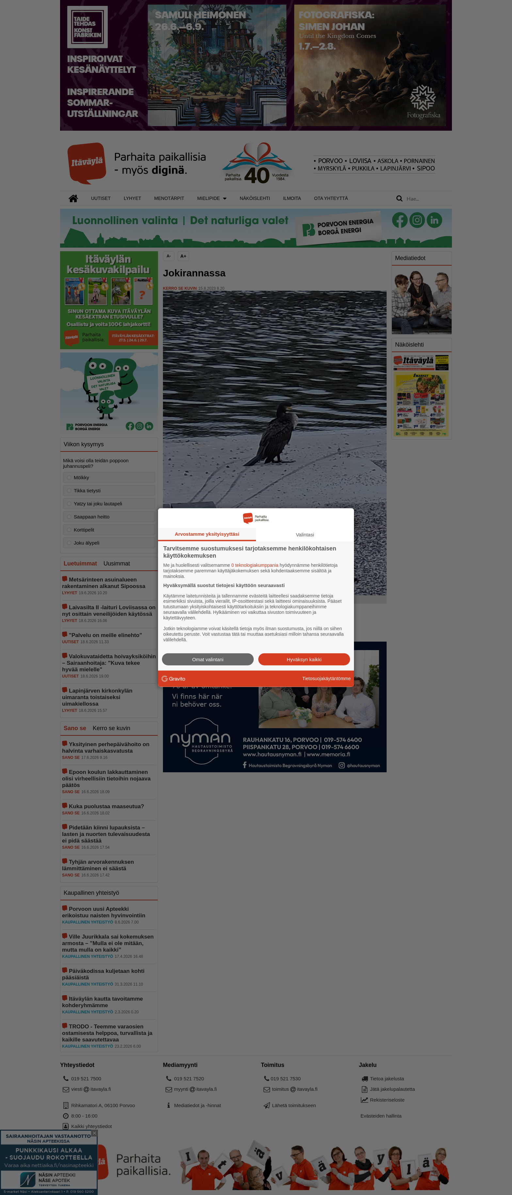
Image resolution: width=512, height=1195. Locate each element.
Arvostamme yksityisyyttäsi (207, 534)
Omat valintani (208, 659)
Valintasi (305, 534)
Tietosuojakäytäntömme (326, 678)
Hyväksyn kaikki (304, 659)
